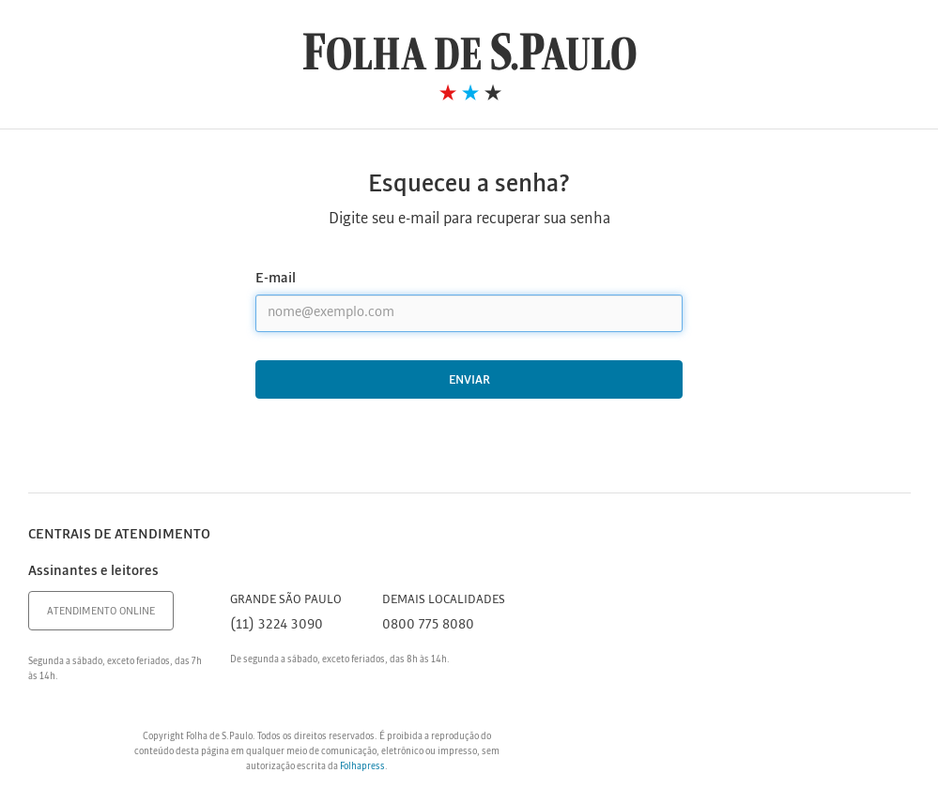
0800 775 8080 (428, 624)
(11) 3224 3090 (276, 624)
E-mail (275, 278)
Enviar (469, 380)
